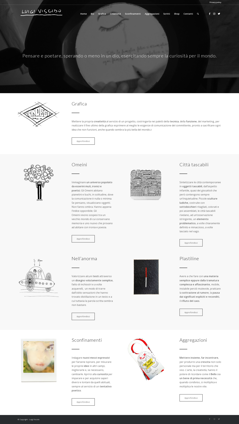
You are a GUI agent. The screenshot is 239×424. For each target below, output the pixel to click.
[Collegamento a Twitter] (219, 13)
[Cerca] (198, 14)
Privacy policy (215, 2)
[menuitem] (83, 14)
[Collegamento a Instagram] (214, 13)
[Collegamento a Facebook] (209, 13)
